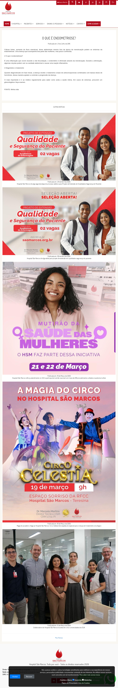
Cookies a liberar (66, 680)
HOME (7, 23)
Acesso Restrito (62, 2)
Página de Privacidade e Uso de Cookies (76, 683)
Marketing (86, 680)
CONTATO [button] (81, 24)
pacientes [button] (28, 24)
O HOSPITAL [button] (17, 24)
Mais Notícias (59, 638)
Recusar (29, 676)
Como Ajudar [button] (93, 24)
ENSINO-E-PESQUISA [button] (55, 24)
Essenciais (77, 680)
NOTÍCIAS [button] (70, 24)
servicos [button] (40, 24)
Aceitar (15, 676)
